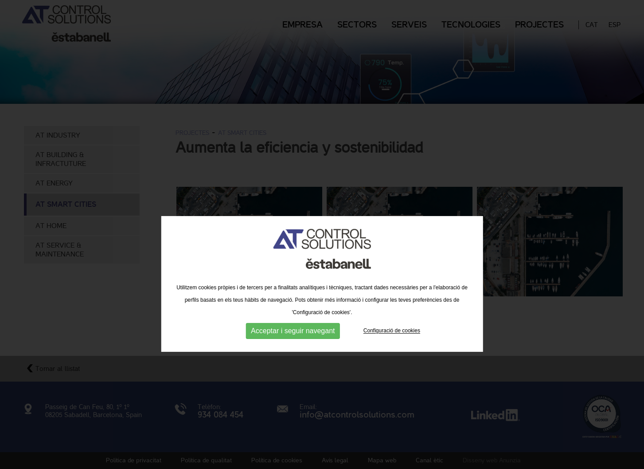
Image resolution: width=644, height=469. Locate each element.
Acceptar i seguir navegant (293, 351)
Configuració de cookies (391, 350)
